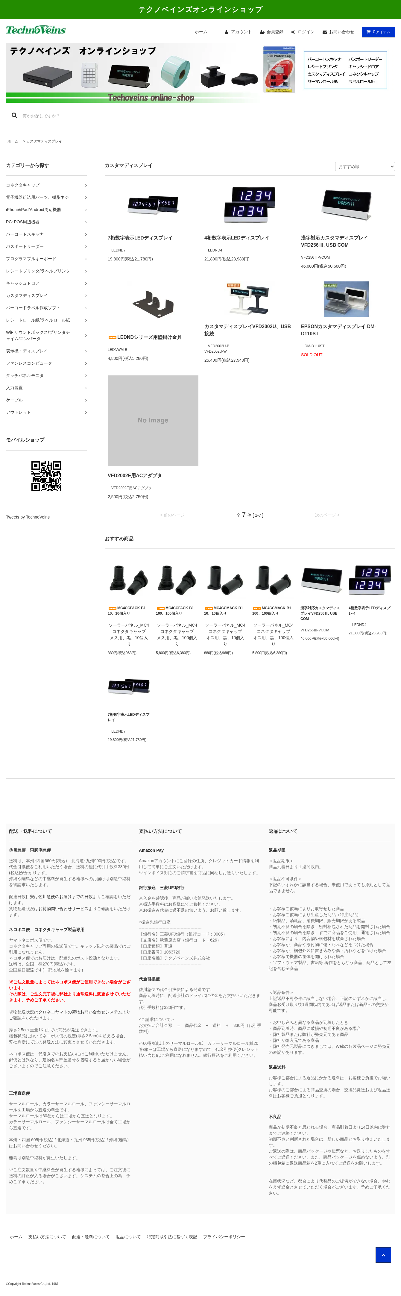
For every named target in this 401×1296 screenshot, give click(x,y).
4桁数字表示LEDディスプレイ (236, 237)
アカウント (241, 31)
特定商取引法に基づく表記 (172, 1236)
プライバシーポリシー (224, 1236)
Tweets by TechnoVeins (28, 517)
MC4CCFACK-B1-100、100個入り (175, 611)
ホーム (201, 31)
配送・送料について (91, 1236)
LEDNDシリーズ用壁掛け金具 (145, 337)
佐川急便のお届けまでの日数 (65, 896)
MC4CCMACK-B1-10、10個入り (224, 611)
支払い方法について (47, 1236)
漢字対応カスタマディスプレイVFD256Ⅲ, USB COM (334, 241)
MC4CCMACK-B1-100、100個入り (272, 611)
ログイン (306, 31)
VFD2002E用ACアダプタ (135, 475)
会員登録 (275, 31)
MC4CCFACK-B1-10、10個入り (127, 611)
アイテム (377, 31)
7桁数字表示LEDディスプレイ (140, 237)
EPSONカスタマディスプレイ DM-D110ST (338, 330)
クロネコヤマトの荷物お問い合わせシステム (80, 1011)
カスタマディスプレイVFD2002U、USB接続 (247, 330)
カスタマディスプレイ (44, 141)
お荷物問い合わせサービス (63, 908)
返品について (128, 1236)
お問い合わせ (341, 31)
